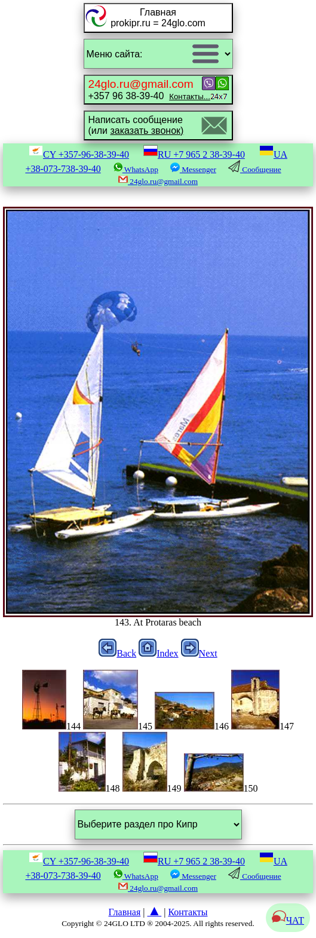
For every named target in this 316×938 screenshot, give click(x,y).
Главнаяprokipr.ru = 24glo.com (158, 17)
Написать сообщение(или (136, 125)
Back (117, 653)
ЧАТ (288, 920)
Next (199, 653)
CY (79, 154)
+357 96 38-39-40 (149, 89)
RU (194, 154)
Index (158, 653)
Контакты (187, 912)
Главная (125, 912)
